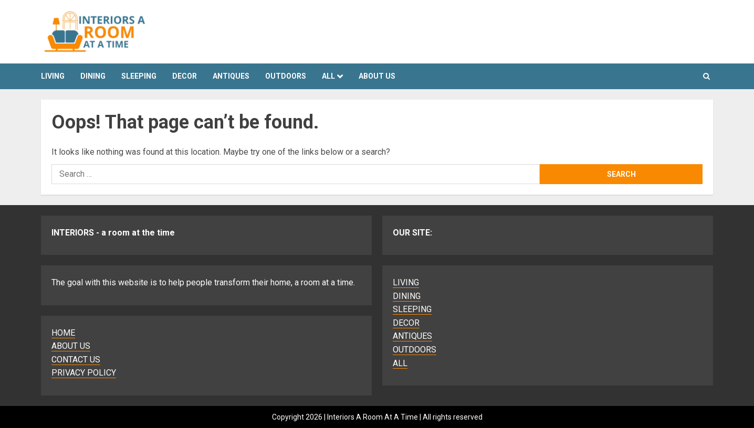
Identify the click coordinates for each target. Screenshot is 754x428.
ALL (328, 76)
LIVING (53, 76)
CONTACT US (75, 360)
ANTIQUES (231, 76)
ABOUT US (70, 346)
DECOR (184, 76)
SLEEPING (138, 76)
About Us (377, 76)
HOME (63, 333)
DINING (93, 76)
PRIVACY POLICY (83, 373)
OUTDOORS (285, 76)
